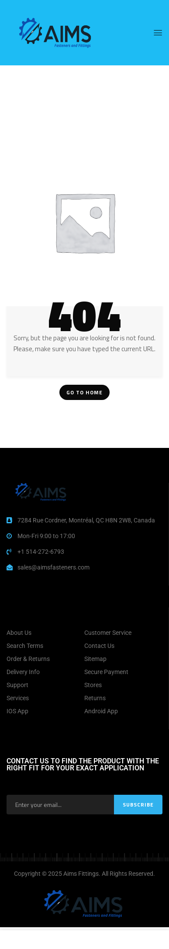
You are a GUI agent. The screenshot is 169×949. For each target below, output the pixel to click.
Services (18, 698)
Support (17, 684)
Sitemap (95, 658)
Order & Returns (28, 658)
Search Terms (25, 645)
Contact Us (99, 645)
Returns (95, 698)
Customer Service (107, 632)
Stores (93, 684)
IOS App (17, 711)
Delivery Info (23, 671)
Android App (101, 711)
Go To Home (84, 392)
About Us (19, 632)
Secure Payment (106, 671)
